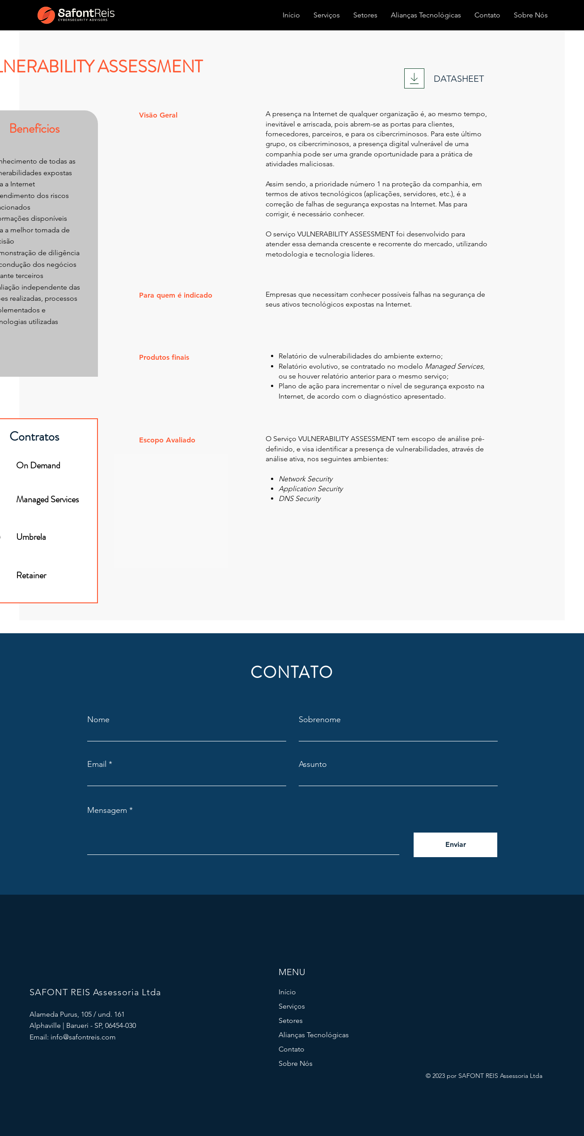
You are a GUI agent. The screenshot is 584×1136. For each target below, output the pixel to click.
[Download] (414, 78)
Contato (292, 1049)
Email (96, 764)
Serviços (292, 1006)
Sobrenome (320, 719)
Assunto (313, 764)
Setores (291, 1020)
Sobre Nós (296, 1063)
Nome (98, 719)
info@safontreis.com (83, 1037)
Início (287, 992)
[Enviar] (455, 845)
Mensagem (107, 810)
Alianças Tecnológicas (314, 1035)
